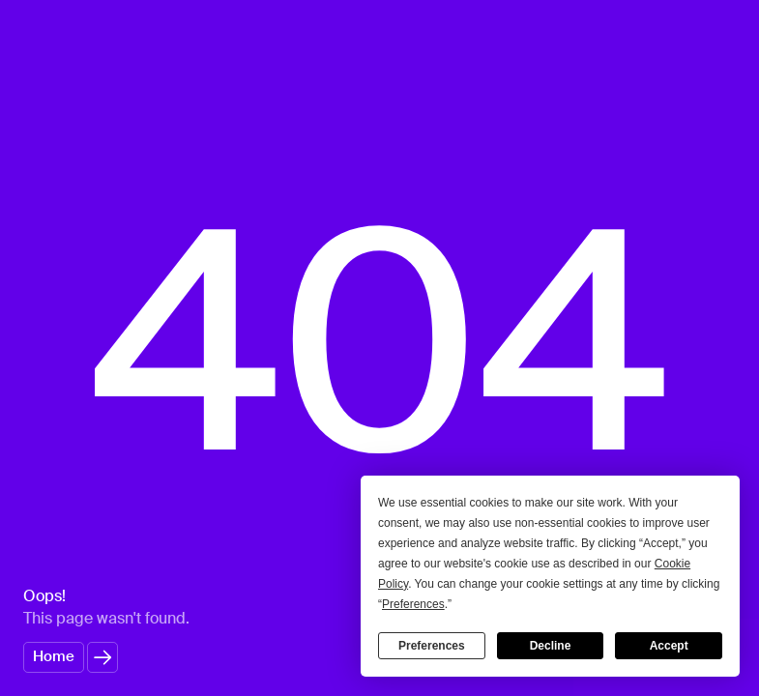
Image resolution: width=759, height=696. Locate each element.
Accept (669, 645)
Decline (550, 645)
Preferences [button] (413, 604)
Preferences (431, 645)
